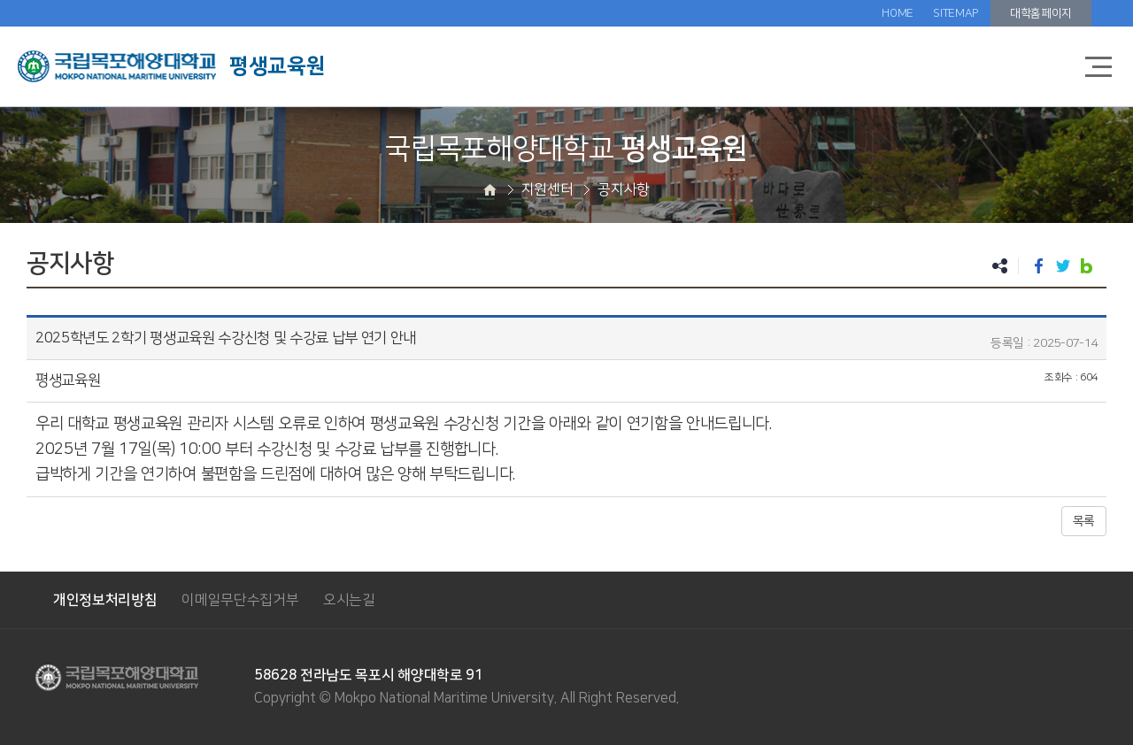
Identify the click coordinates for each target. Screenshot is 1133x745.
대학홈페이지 (1041, 13)
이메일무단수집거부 (239, 600)
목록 (1084, 521)
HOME (897, 13)
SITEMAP (955, 13)
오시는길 (349, 600)
